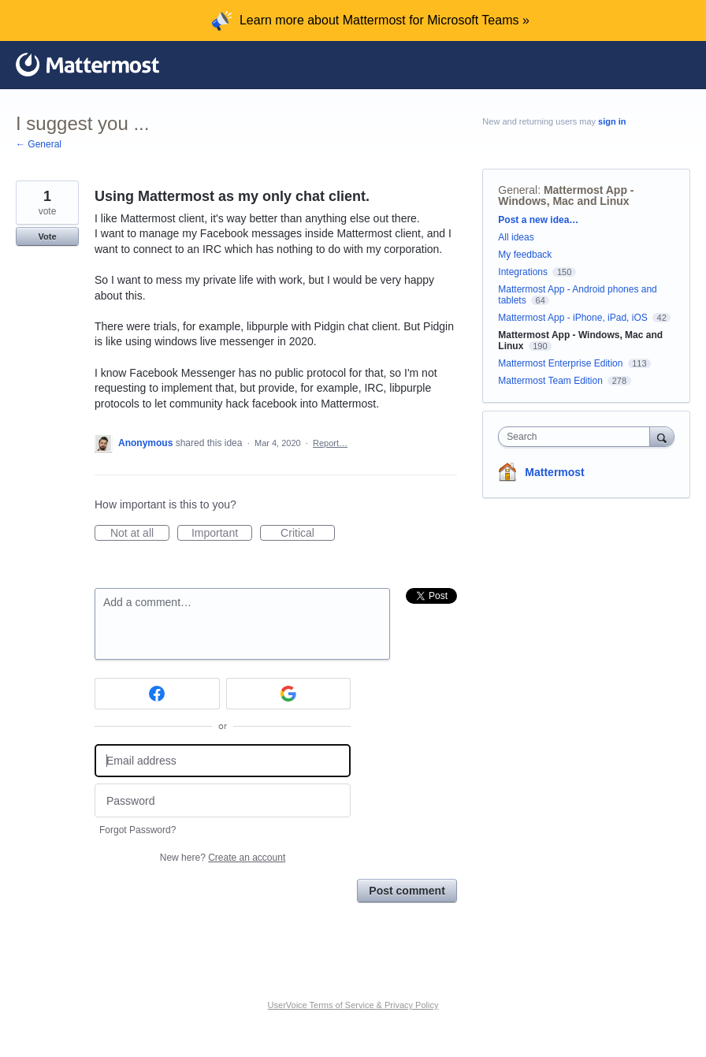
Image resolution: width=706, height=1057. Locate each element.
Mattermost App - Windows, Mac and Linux (566, 195)
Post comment (406, 890)
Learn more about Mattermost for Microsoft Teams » (385, 20)
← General (38, 144)
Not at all (139, 534)
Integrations (523, 271)
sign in (612, 121)
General (517, 190)
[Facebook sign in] (157, 693)
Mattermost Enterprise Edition (561, 363)
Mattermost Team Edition (550, 380)
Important (221, 534)
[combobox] (577, 436)
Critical (308, 534)
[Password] (223, 800)
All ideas (515, 237)
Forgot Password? (137, 830)
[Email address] (223, 761)
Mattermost (554, 472)
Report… (330, 443)
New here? (222, 857)
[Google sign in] (288, 693)
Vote (47, 236)
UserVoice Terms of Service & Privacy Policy (353, 1005)
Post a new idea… (538, 219)
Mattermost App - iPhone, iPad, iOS (572, 317)
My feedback (525, 254)
